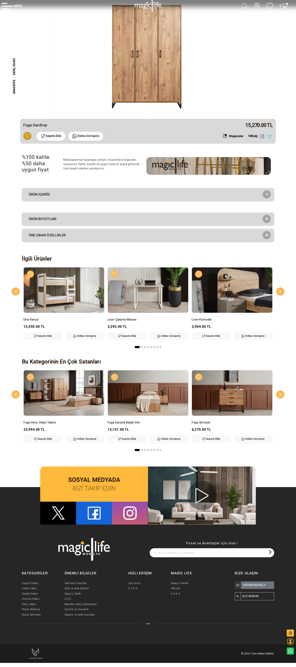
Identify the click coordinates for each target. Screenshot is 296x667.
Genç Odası (14, 66)
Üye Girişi (134, 583)
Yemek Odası (30, 593)
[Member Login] (12, 6)
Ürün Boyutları (44, 219)
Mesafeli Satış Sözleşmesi (81, 604)
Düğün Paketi (30, 583)
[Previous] (16, 291)
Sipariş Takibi (73, 593)
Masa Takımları (31, 614)
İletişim (175, 588)
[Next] (280, 291)
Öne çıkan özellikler (48, 235)
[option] (148, 57)
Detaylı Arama (179, 583)
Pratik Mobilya (31, 609)
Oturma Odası (31, 598)
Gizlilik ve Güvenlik (77, 609)
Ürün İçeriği (41, 194)
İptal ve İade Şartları (77, 588)
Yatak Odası (29, 588)
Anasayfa (14, 87)
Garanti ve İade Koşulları (80, 614)
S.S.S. (68, 598)
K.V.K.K (133, 588)
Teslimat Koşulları (76, 583)
